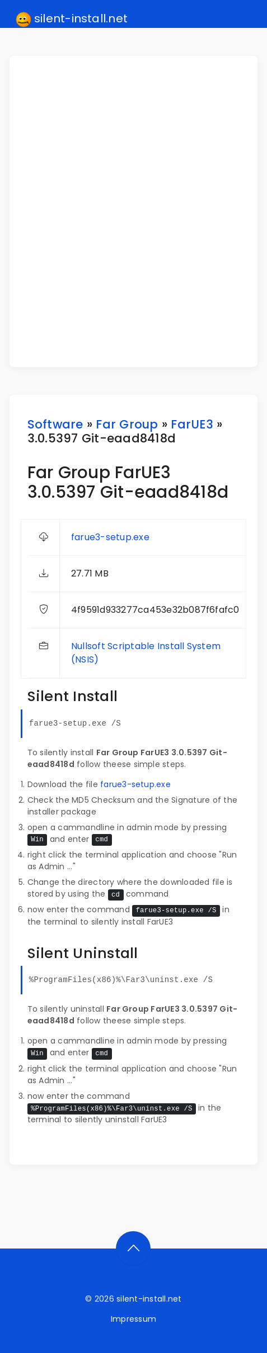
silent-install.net (72, 19)
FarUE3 (192, 424)
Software (55, 424)
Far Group (127, 424)
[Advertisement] (133, 211)
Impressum (133, 1319)
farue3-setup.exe (110, 537)
